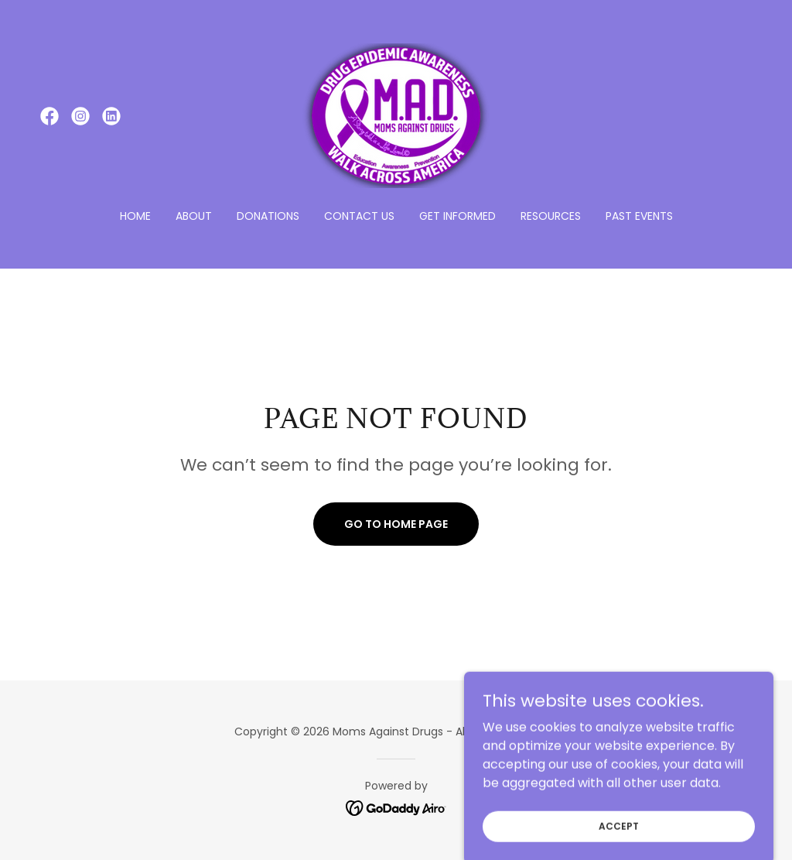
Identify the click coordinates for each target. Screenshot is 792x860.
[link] (49, 116)
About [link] (194, 216)
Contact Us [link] (359, 216)
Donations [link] (268, 216)
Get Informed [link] (457, 216)
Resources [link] (551, 216)
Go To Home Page (396, 524)
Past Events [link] (639, 216)
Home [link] (135, 216)
